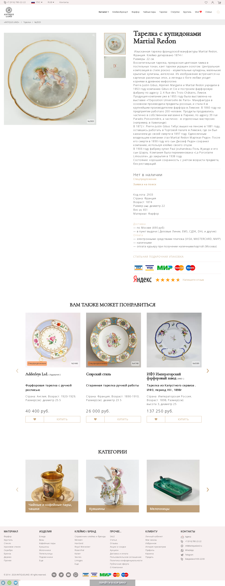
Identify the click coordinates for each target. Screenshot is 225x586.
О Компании (116, 568)
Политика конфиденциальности (126, 561)
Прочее (8, 561)
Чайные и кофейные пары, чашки (50, 507)
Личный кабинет (154, 537)
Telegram (187, 555)
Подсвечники (46, 558)
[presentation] (17, 370)
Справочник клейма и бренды (90, 537)
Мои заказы (151, 540)
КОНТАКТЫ (188, 532)
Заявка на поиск (144, 184)
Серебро (8, 551)
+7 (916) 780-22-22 (191, 542)
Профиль (150, 551)
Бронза (7, 554)
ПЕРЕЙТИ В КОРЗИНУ (112, 582)
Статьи (208, 12)
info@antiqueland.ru (191, 546)
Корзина (149, 554)
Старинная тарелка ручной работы (111, 382)
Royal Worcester (82, 547)
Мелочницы (160, 509)
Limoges (79, 561)
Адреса (186, 537)
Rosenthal (79, 551)
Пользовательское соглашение (126, 558)
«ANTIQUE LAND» (11, 22)
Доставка (139, 224)
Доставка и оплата (119, 554)
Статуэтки (175, 12)
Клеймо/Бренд (120, 12)
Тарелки (163, 12)
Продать (149, 558)
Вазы (41, 540)
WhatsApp (187, 551)
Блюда (42, 537)
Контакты (64, 2)
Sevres (78, 558)
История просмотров (155, 547)
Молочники (45, 551)
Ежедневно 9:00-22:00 (193, 559)
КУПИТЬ (60, 415)
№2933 (38, 22)
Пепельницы (46, 554)
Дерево (7, 558)
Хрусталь (187, 12)
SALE (198, 12)
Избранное (151, 544)
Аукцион (114, 551)
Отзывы (114, 544)
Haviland (79, 544)
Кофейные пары (47, 544)
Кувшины (97, 509)
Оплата (138, 235)
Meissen (79, 540)
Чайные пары (149, 12)
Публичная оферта (119, 564)
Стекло (7, 544)
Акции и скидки (118, 547)
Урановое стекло (12, 547)
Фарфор (136, 12)
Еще (41, 561)
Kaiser (78, 554)
